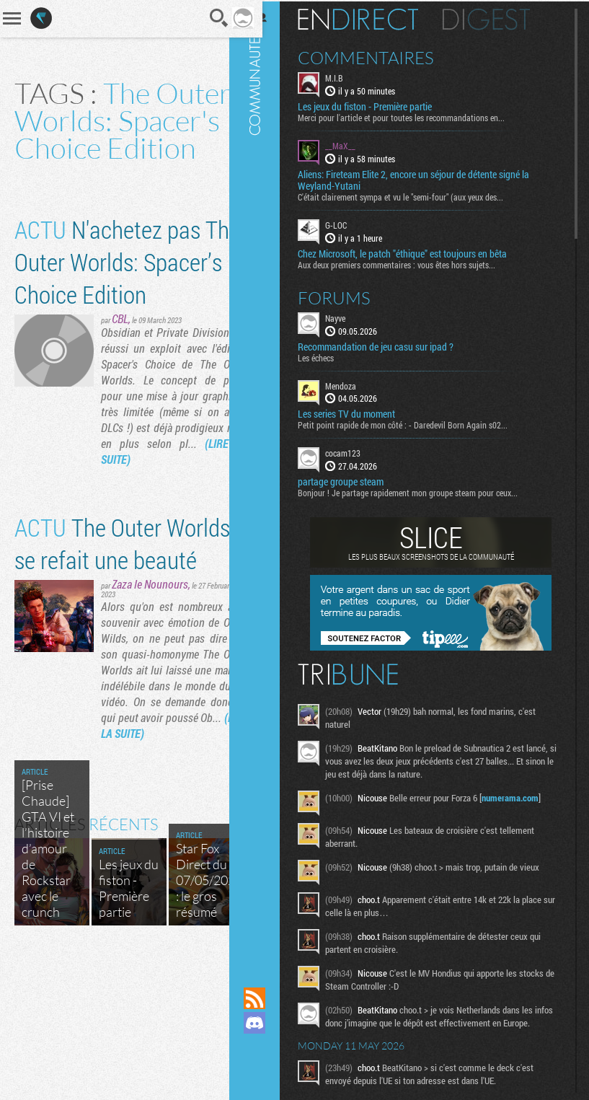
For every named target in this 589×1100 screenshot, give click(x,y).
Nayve (349, 316)
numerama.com (523, 796)
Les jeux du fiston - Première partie (378, 105)
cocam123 (356, 451)
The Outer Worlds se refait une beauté (105, 635)
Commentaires (379, 56)
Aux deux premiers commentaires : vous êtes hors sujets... (410, 262)
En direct (371, 18)
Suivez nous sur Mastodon (268, 1047)
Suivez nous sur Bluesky (268, 1072)
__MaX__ (354, 144)
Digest (500, 18)
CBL (120, 378)
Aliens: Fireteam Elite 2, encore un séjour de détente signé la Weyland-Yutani (427, 178)
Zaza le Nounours (150, 692)
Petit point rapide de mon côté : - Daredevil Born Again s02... (416, 423)
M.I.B (348, 76)
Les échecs (329, 355)
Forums (347, 296)
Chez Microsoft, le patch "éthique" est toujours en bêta (416, 252)
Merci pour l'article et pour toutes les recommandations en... (414, 116)
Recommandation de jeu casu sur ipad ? (389, 345)
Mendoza (354, 384)
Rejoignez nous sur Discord (268, 1023)
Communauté (268, 480)
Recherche (200, 18)
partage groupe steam (354, 480)
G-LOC (349, 223)
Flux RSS (268, 998)
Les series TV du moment (360, 412)
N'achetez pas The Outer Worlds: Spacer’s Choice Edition (107, 305)
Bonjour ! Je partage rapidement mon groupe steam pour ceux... (421, 491)
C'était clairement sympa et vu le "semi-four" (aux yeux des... (414, 195)
